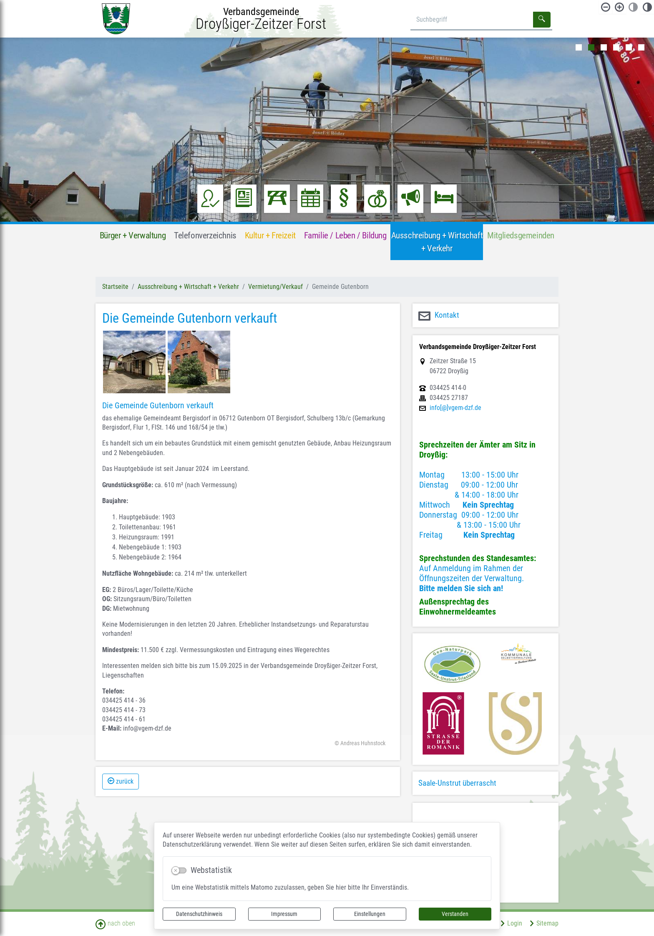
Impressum (284, 914)
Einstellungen (369, 914)
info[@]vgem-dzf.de (455, 408)
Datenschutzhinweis (199, 914)
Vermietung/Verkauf (275, 287)
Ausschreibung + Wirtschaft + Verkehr (188, 287)
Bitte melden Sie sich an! (461, 588)
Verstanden (455, 914)
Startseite (115, 287)
